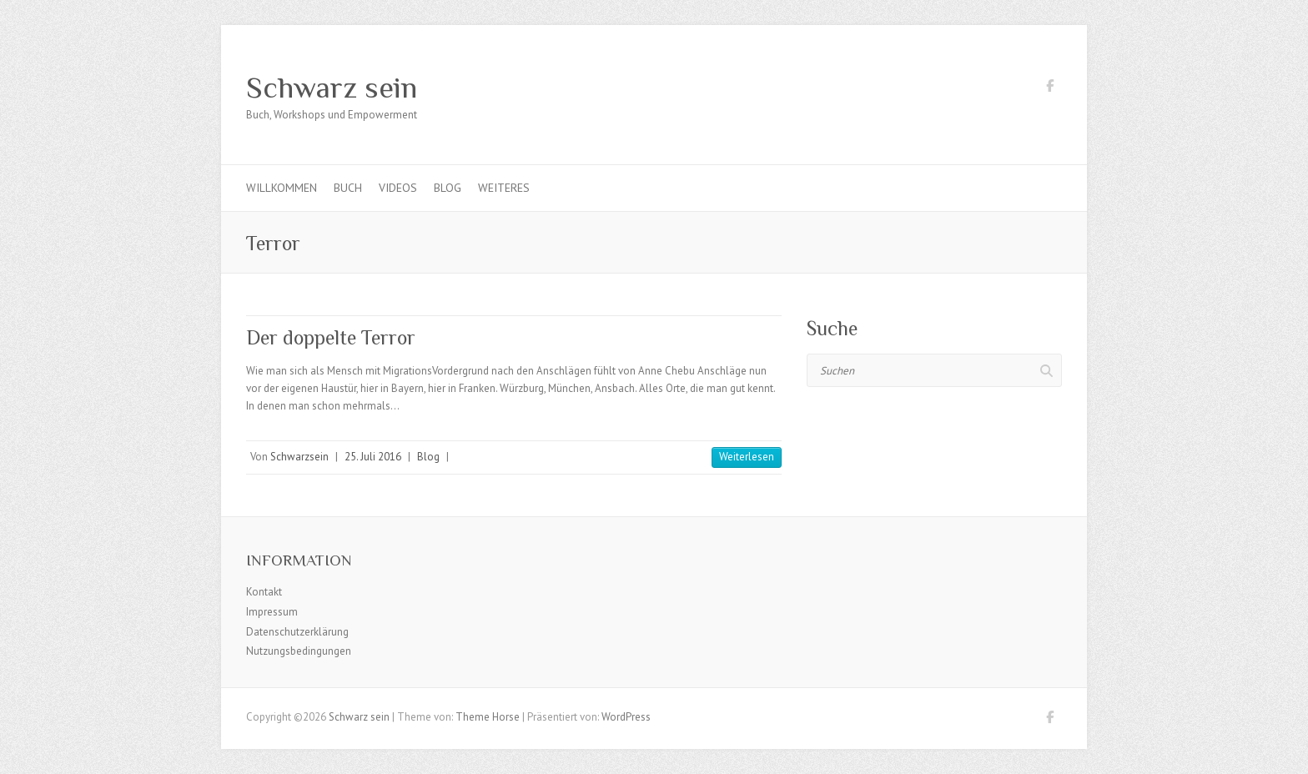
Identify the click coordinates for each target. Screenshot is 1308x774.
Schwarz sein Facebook (1049, 88)
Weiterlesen (746, 457)
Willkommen (281, 187)
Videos (398, 187)
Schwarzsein (299, 457)
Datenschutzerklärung (297, 632)
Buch (348, 187)
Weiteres (504, 187)
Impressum (272, 612)
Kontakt (264, 592)
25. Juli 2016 (373, 457)
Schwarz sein (331, 87)
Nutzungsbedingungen (298, 651)
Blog (447, 187)
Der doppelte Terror (330, 337)
